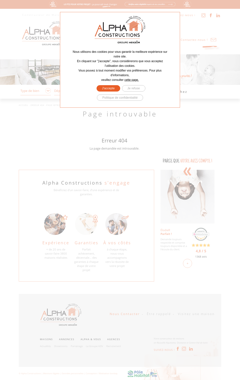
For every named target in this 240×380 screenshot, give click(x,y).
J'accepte (108, 88)
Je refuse (134, 88)
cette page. (131, 79)
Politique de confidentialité (120, 97)
